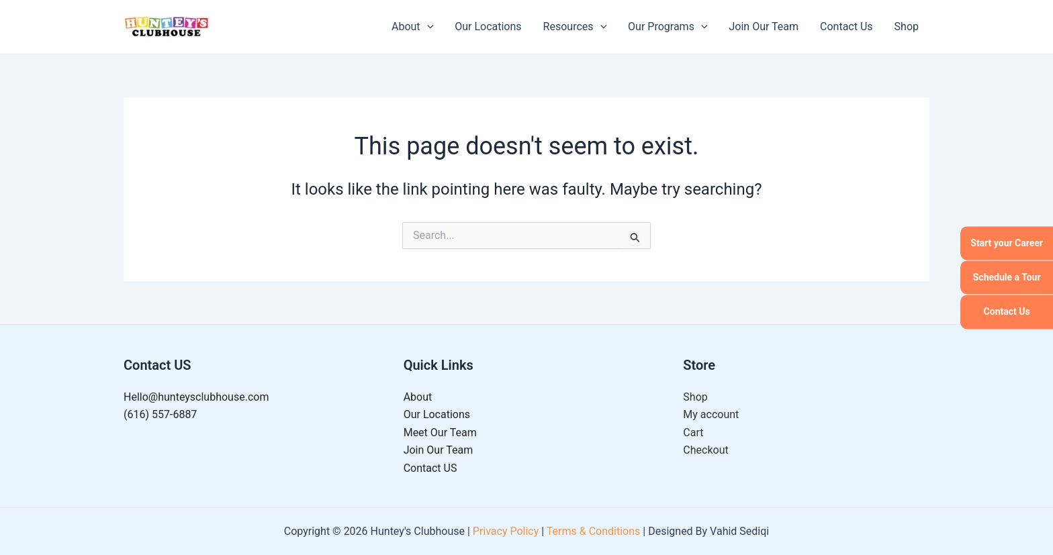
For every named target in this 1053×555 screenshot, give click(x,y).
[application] (427, 27)
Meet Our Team (440, 432)
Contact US (430, 468)
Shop (907, 26)
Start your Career (1006, 243)
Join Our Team (764, 26)
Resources (575, 27)
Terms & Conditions (594, 531)
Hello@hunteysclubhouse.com (196, 397)
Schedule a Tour (1007, 277)
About (412, 27)
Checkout (705, 450)
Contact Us (1007, 312)
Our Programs (667, 27)
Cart (693, 432)
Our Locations (488, 26)
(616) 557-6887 (160, 414)
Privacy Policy (506, 531)
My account (711, 414)
